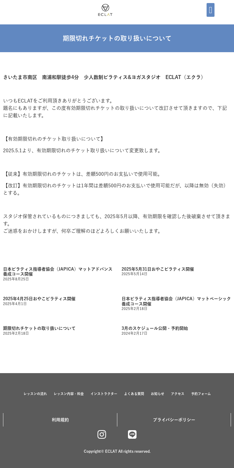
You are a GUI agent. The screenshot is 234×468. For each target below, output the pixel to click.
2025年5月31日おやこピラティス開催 (158, 269)
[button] (210, 10)
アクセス (177, 393)
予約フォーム (201, 393)
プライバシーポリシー (174, 420)
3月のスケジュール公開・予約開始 (155, 328)
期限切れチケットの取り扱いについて (39, 328)
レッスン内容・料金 (69, 393)
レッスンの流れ (35, 393)
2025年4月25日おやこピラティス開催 (39, 299)
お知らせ (157, 393)
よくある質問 (134, 393)
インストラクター (103, 393)
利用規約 (60, 420)
